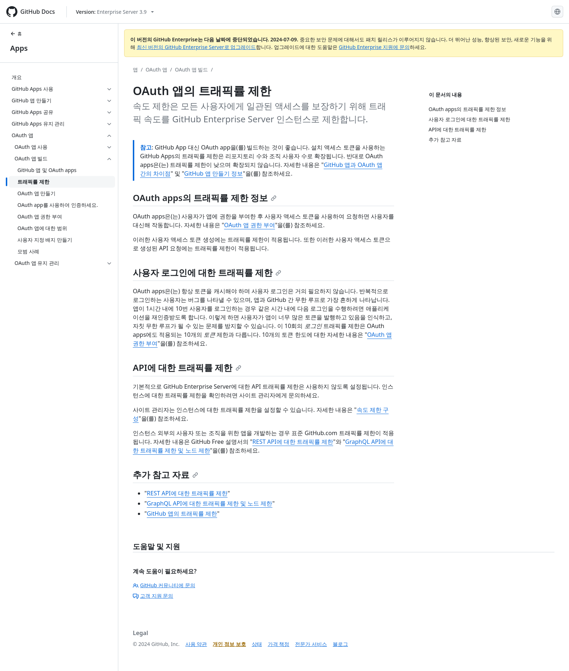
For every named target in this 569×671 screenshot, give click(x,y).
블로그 (340, 644)
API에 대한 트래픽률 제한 (187, 367)
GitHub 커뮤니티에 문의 (164, 585)
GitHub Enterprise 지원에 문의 (374, 47)
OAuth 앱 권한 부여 (249, 225)
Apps (19, 48)
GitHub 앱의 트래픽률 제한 (182, 513)
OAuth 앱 (156, 69)
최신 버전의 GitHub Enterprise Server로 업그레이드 (196, 47)
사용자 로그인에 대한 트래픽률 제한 (207, 272)
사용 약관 (196, 644)
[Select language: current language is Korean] (557, 11)
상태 (257, 644)
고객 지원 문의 (153, 595)
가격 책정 (279, 644)
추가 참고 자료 (165, 474)
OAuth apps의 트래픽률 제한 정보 (205, 198)
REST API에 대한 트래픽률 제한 (293, 442)
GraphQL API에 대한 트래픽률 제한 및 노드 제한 (210, 503)
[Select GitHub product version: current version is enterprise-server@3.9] (115, 11)
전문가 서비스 (311, 644)
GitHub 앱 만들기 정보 (213, 173)
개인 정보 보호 (229, 644)
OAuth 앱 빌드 (191, 69)
